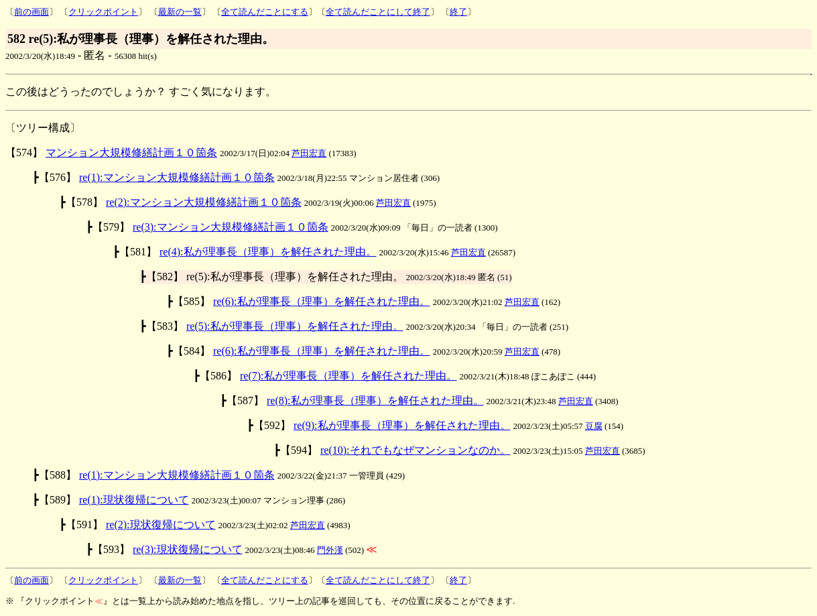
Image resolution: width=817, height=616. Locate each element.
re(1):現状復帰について (134, 499)
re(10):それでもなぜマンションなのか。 (415, 450)
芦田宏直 (309, 153)
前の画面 (31, 12)
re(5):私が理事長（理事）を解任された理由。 (294, 326)
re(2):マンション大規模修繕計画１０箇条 (204, 202)
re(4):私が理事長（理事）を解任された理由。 (268, 251)
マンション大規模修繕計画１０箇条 (131, 152)
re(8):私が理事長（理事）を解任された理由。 (375, 400)
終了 (458, 12)
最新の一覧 (180, 12)
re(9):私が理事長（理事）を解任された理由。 (402, 425)
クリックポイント (103, 12)
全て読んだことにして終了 (378, 12)
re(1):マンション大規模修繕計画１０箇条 (177, 177)
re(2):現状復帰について (161, 524)
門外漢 (330, 550)
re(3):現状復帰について (188, 549)
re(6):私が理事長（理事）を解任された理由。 (321, 301)
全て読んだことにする (264, 12)
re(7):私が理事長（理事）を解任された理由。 (348, 375)
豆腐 (594, 426)
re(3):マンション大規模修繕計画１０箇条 (230, 227)
